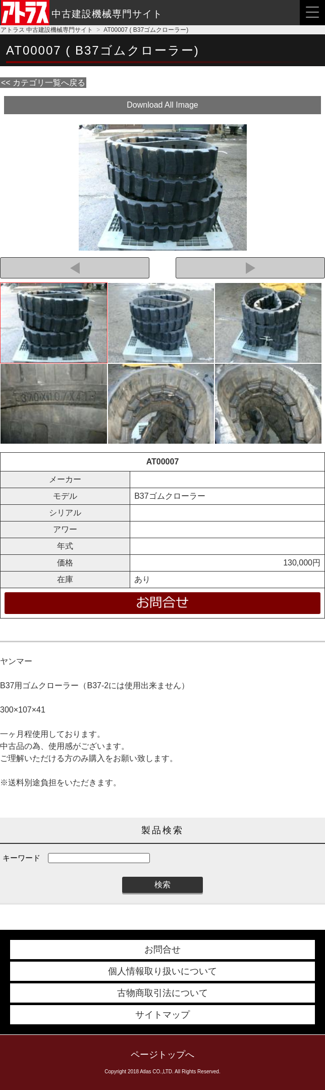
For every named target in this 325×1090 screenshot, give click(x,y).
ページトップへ (162, 1055)
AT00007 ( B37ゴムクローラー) (145, 29)
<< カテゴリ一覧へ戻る (43, 82)
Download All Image (162, 105)
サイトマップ (162, 1014)
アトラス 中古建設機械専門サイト (47, 29)
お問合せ (162, 949)
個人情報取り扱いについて (162, 971)
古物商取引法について (162, 993)
